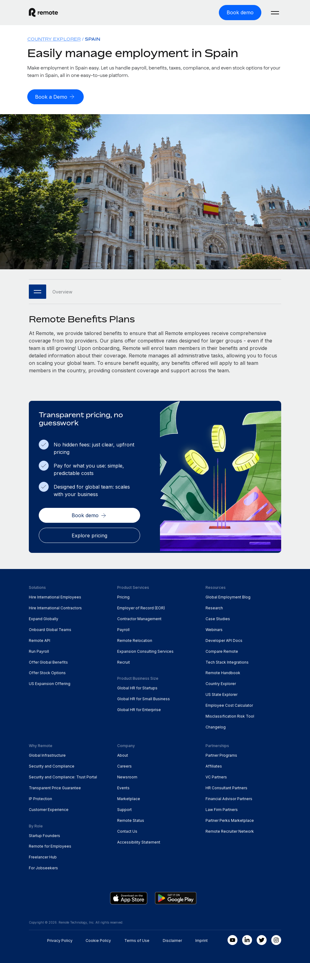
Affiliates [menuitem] (214, 765)
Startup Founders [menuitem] (44, 834)
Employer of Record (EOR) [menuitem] (141, 607)
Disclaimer (172, 940)
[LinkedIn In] (247, 939)
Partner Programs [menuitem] (221, 754)
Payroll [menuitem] (123, 628)
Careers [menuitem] (124, 765)
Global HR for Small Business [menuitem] (143, 698)
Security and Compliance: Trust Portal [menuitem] (63, 776)
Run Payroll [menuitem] (39, 650)
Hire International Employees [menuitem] (55, 596)
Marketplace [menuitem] (128, 797)
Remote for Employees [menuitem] (50, 845)
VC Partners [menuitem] (216, 776)
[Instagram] (276, 939)
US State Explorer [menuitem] (221, 694)
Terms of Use (136, 940)
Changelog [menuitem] (216, 726)
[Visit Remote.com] (43, 12)
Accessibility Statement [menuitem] (138, 841)
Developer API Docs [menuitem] (224, 639)
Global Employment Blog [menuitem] (228, 596)
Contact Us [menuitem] (127, 830)
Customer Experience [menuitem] (49, 808)
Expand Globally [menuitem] (43, 618)
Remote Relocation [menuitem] (134, 639)
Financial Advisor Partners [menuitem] (229, 797)
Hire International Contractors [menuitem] (55, 607)
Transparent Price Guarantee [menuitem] (55, 787)
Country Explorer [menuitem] (54, 38)
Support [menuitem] (124, 808)
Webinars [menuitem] (214, 628)
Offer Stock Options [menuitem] (47, 672)
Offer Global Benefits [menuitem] (48, 661)
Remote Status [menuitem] (130, 819)
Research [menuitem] (214, 607)
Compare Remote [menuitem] (222, 650)
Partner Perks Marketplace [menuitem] (230, 819)
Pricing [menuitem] (123, 596)
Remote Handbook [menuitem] (223, 672)
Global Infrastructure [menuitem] (47, 754)
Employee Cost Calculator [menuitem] (229, 704)
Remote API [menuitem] (39, 639)
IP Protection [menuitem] (40, 797)
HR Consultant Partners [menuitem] (226, 787)
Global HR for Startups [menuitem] (137, 687)
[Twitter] (262, 939)
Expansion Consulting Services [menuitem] (145, 650)
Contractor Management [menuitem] (139, 618)
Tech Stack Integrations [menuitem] (227, 661)
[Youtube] (232, 939)
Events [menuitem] (123, 787)
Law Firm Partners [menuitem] (222, 808)
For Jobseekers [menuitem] (43, 867)
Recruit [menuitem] (123, 661)
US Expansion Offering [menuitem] (49, 683)
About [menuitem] (122, 754)
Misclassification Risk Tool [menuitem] (230, 715)
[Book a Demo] (55, 96)
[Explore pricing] (89, 534)
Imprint (201, 940)
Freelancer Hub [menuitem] (43, 856)
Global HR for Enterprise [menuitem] (139, 709)
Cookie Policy (98, 940)
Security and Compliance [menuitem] (51, 765)
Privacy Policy (60, 940)
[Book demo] (240, 12)
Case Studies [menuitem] (218, 618)
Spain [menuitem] (92, 38)
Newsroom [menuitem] (127, 776)
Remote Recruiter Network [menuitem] (230, 830)
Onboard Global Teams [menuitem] (50, 628)
